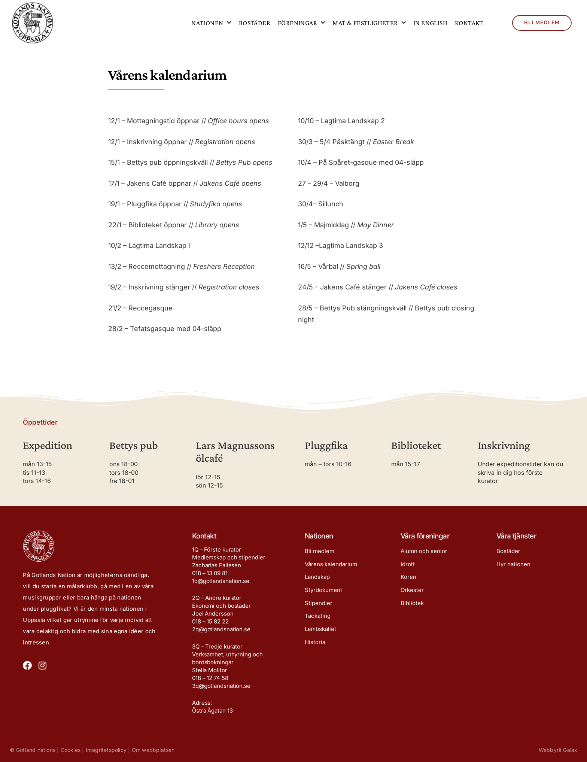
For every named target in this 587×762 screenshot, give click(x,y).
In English (430, 23)
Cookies (70, 750)
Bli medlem (319, 551)
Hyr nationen (513, 564)
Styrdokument (323, 591)
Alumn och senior (424, 551)
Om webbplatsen (153, 750)
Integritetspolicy (106, 750)
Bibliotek (412, 605)
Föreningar (301, 23)
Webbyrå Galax (558, 750)
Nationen (211, 23)
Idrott (408, 564)
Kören (408, 578)
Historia (315, 645)
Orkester (412, 591)
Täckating (318, 618)
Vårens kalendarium (331, 564)
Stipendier (318, 605)
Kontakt (469, 23)
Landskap (317, 578)
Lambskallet (320, 632)
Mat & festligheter (369, 23)
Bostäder (254, 23)
